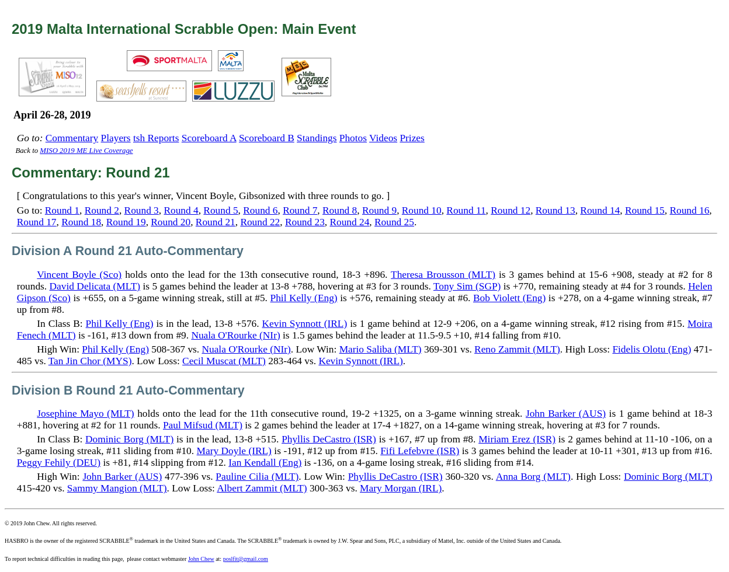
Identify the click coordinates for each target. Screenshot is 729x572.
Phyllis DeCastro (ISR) (329, 439)
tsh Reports (156, 138)
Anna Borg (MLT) (533, 476)
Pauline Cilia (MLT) (257, 476)
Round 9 (379, 210)
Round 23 (305, 222)
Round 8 (339, 210)
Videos (383, 138)
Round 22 (260, 222)
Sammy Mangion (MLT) (117, 488)
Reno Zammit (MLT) (517, 349)
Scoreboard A (209, 138)
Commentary (72, 138)
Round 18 (81, 222)
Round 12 (510, 210)
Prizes (412, 138)
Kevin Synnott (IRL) (305, 323)
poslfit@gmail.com (245, 559)
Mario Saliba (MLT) (380, 349)
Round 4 (181, 210)
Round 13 (555, 210)
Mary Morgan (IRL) (401, 488)
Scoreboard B (266, 138)
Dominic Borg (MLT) (129, 439)
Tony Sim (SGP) (467, 286)
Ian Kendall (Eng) (264, 462)
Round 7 (300, 210)
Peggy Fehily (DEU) (58, 462)
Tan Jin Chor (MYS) (90, 361)
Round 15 (645, 210)
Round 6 (260, 210)
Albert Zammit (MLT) (262, 488)
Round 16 (689, 210)
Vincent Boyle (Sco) (79, 274)
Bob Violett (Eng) (509, 298)
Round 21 (215, 222)
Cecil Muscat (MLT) (224, 361)
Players (116, 138)
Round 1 (62, 210)
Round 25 (394, 222)
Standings (316, 138)
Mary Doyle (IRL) (234, 450)
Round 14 (600, 210)
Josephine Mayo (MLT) (85, 413)
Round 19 (126, 222)
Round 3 (141, 210)
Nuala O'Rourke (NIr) (235, 335)
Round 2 (102, 210)
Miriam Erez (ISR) (517, 439)
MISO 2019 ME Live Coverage (86, 151)
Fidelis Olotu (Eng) (651, 349)
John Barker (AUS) (566, 413)
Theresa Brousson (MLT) (443, 274)
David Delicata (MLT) (95, 286)
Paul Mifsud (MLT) (202, 425)
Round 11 (465, 210)
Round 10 (422, 210)
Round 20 (170, 222)
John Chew (201, 559)
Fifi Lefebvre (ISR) (419, 450)
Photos (353, 138)
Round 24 (349, 222)
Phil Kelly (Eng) (304, 298)
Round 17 (37, 222)
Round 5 (220, 210)
